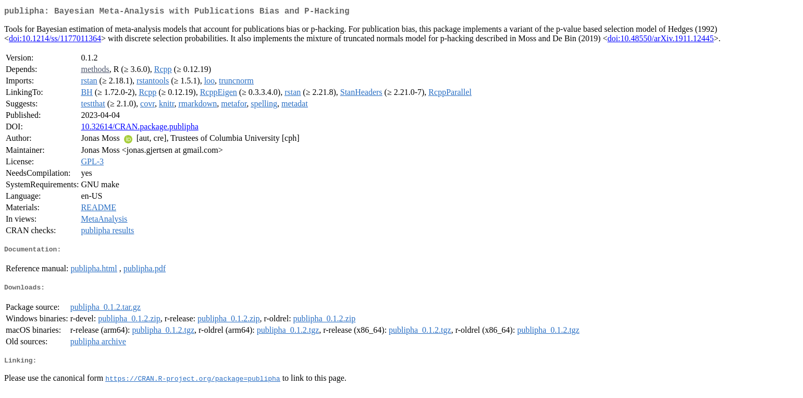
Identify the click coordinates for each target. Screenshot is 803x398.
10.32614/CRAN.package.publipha (139, 128)
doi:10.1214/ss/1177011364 (55, 40)
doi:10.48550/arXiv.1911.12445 (661, 40)
